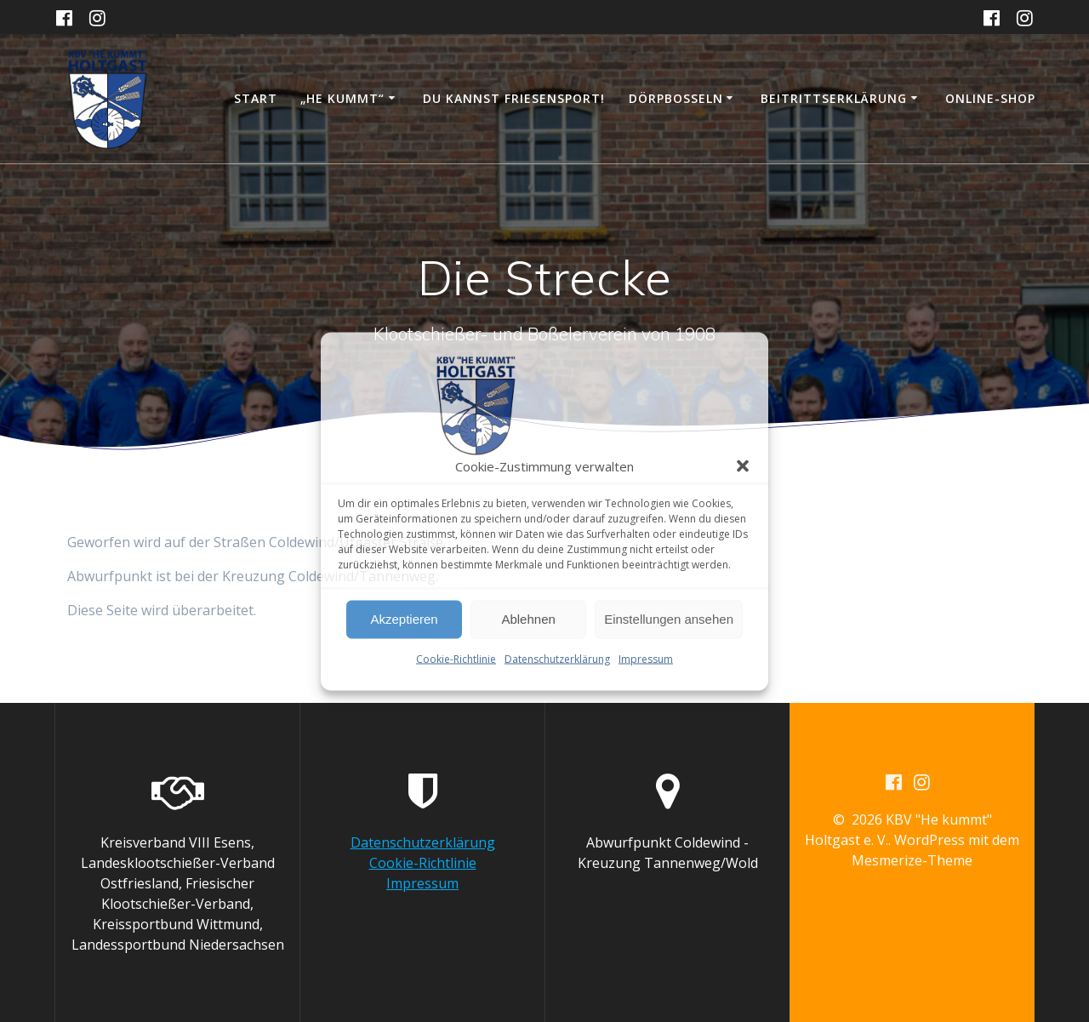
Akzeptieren (403, 619)
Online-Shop (990, 98)
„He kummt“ (342, 98)
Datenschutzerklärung (557, 658)
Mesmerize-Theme (912, 860)
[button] (742, 465)
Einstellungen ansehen (668, 619)
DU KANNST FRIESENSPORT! (514, 98)
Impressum (646, 658)
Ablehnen (528, 619)
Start (255, 98)
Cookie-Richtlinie (456, 658)
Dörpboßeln (676, 98)
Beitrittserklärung (834, 98)
